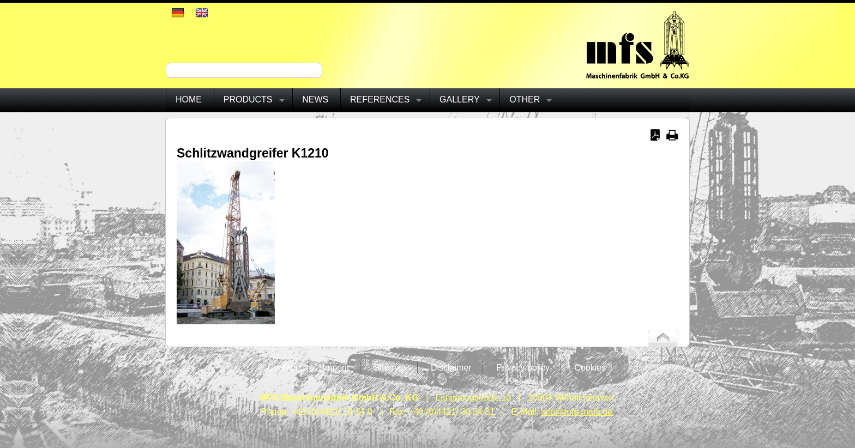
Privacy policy (523, 367)
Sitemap (390, 367)
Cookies (590, 367)
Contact (283, 367)
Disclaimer (451, 367)
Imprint (335, 367)
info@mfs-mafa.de (576, 411)
